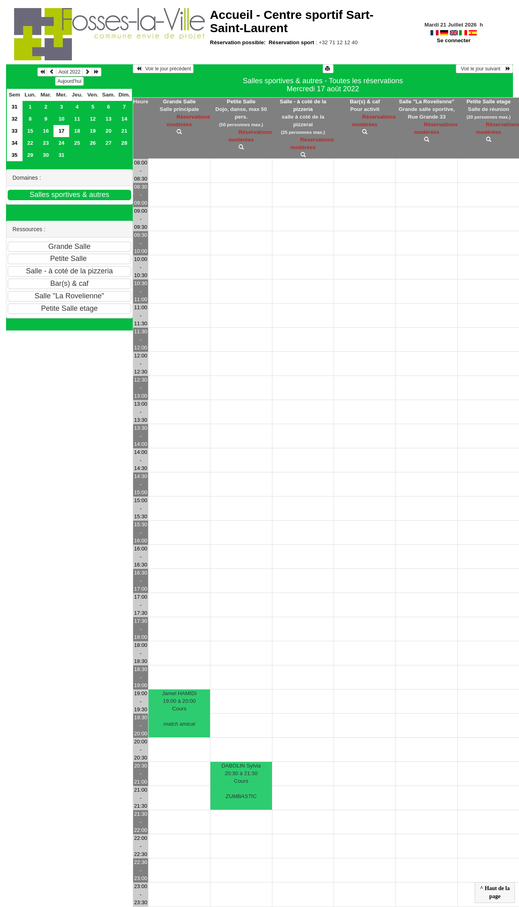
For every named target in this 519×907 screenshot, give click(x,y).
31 (15, 107)
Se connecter (454, 40)
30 (46, 155)
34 (15, 143)
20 (108, 131)
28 (124, 143)
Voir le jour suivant (484, 69)
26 (93, 143)
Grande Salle (179, 101)
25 (77, 143)
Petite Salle (241, 101)
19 (93, 131)
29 (30, 155)
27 (108, 143)
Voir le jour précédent (163, 69)
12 (93, 119)
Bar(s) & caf (365, 101)
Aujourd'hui (70, 81)
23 (46, 143)
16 (46, 131)
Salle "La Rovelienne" (427, 101)
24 (61, 143)
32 (15, 119)
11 (77, 119)
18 (77, 131)
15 (30, 131)
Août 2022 (69, 72)
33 (15, 131)
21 (124, 131)
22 (30, 143)
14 (124, 119)
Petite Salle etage (488, 101)
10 (61, 119)
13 (108, 119)
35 (15, 155)
